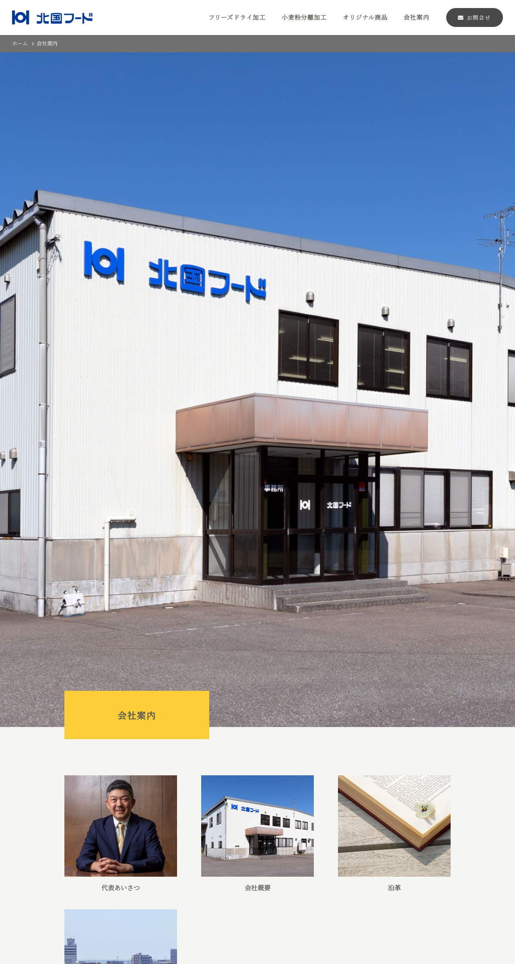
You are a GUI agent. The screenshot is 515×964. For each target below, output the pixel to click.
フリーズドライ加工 (237, 17)
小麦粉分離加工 (304, 17)
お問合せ (474, 17)
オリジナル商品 (365, 17)
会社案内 (416, 17)
